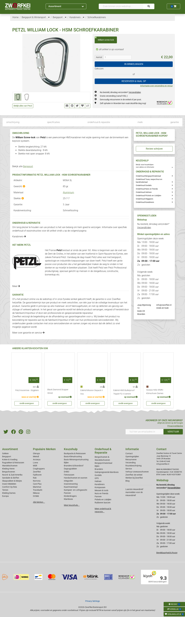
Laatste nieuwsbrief (134, 489)
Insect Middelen (9, 484)
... (48, 17)
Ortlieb (36, 496)
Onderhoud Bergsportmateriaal (148, 176)
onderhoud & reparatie (98, 122)
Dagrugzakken (70, 468)
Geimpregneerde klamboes (107, 472)
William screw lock (104, 39)
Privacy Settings (92, 601)
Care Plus (37, 484)
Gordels (98, 475)
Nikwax (36, 493)
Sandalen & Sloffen (10, 478)
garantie (174, 122)
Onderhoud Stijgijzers (144, 199)
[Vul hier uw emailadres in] (144, 431)
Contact (129, 453)
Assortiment (66, 6)
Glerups (36, 453)
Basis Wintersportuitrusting (76, 459)
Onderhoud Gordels (144, 185)
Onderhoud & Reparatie (103, 450)
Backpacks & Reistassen (75, 453)
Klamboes (68, 499)
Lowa (35, 462)
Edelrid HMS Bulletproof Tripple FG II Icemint (124, 392)
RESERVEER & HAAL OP (134, 81)
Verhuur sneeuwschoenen (137, 472)
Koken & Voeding (9, 459)
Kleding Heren (8, 468)
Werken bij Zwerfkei (134, 478)
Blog (127, 481)
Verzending (130, 462)
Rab (35, 478)
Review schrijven (154, 148)
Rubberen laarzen (102, 502)
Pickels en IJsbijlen (103, 499)
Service (128, 468)
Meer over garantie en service (28, 332)
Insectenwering (71, 484)
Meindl (36, 456)
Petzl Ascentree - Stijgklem (27, 390)
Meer (16, 286)
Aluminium (68, 192)
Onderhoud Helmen (144, 192)
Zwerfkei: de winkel (133, 475)
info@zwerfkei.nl (163, 305)
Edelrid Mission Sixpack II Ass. (91, 392)
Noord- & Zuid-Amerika (12, 475)
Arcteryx (36, 459)
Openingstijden (132, 456)
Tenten (5, 490)
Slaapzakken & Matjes (12, 481)
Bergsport (28, 166)
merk (140, 122)
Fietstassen (69, 475)
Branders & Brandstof (73, 465)
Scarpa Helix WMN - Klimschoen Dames (155, 392)
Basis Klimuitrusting (73, 456)
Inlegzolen (68, 481)
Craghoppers (39, 468)
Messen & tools (101, 490)
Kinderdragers (70, 496)
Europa (5, 496)
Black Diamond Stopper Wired (57, 391)
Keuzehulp (70, 449)
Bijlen (66, 462)
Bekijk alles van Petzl (23, 106)
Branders (99, 469)
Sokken (5, 453)
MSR (35, 465)
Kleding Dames (8, 493)
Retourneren (131, 459)
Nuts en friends (101, 493)
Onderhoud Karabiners (145, 202)
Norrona (36, 481)
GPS (97, 478)
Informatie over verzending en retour (156, 86)
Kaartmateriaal (70, 487)
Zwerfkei (37, 472)
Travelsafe (37, 490)
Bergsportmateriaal (103, 463)
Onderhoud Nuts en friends (147, 189)
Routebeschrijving (133, 465)
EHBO (66, 472)
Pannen (98, 496)
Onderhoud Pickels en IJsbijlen (148, 195)
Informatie (132, 449)
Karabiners (19, 236)
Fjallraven (37, 475)
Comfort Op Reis (9, 487)
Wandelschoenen (9, 465)
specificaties (53, 122)
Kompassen (100, 487)
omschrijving (12, 122)
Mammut (37, 487)
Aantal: (99, 57)
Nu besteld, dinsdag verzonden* (120, 92)
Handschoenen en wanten (75, 478)
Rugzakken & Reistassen (13, 462)
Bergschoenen (8, 472)
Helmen (98, 481)
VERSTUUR (173, 431)
